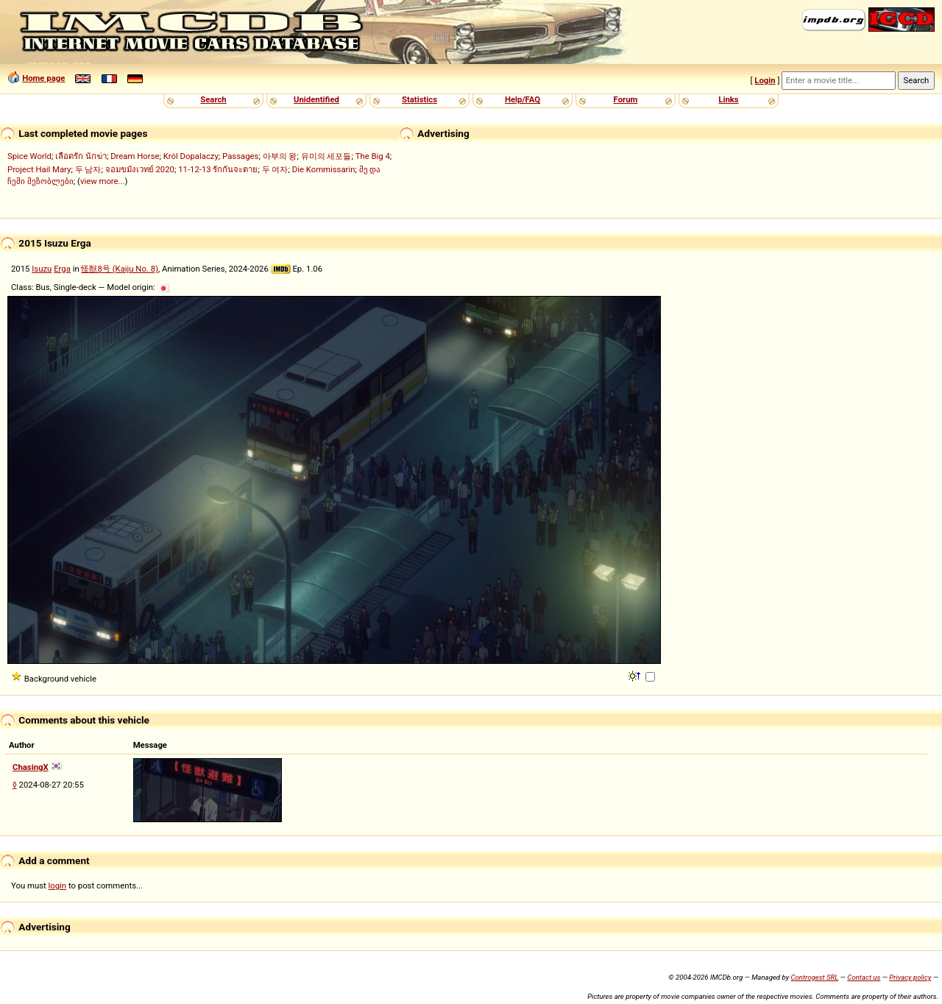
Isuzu (42, 269)
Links (728, 99)
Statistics (419, 99)
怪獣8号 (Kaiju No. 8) (119, 269)
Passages (240, 156)
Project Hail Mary (39, 169)
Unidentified (316, 99)
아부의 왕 (280, 156)
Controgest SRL (814, 977)
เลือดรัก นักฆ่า (81, 156)
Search (213, 99)
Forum (626, 99)
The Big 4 (372, 156)
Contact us (863, 977)
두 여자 (275, 169)
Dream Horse (134, 156)
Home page (43, 78)
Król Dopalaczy (191, 156)
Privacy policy (910, 977)
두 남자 (88, 169)
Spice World (29, 156)
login (58, 885)
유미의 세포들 (326, 156)
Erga (62, 269)
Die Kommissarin (323, 169)
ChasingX (31, 767)
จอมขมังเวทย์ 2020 (139, 169)
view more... (102, 181)
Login (764, 80)
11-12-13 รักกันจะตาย (218, 169)
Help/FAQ (522, 99)
